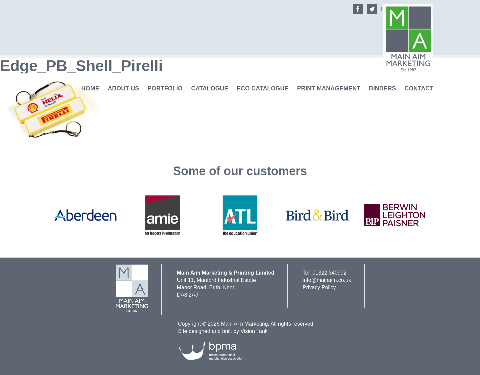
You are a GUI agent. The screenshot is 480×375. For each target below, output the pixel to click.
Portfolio (165, 88)
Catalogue (209, 88)
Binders (382, 88)
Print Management (328, 88)
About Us (123, 88)
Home (90, 88)
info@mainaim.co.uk (327, 280)
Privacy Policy (319, 287)
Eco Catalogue (262, 88)
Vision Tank (254, 331)
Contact (418, 88)
